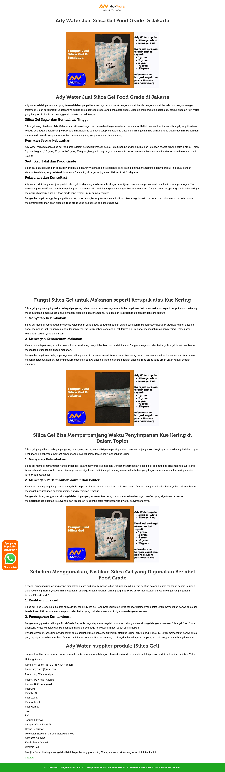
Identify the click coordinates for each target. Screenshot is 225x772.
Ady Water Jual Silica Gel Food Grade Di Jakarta (112, 21)
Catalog (29, 757)
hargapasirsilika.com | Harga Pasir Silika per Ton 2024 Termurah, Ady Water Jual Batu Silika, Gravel (123, 767)
